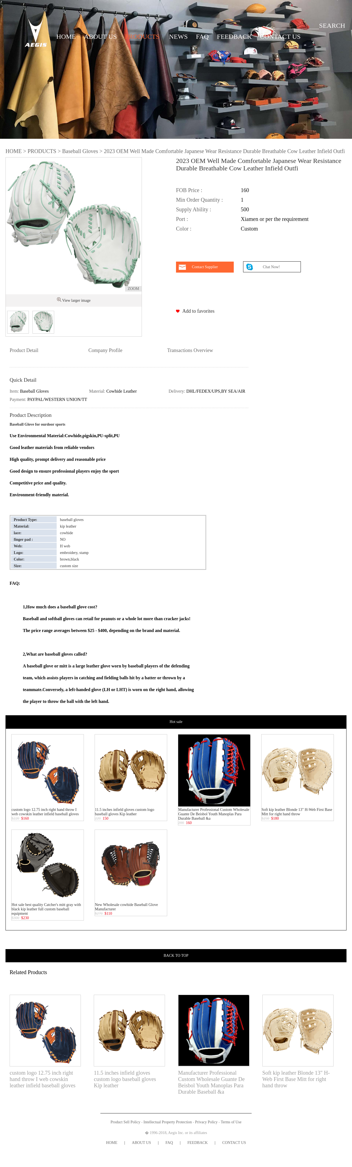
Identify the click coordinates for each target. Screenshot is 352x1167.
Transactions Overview (190, 350)
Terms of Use (231, 1122)
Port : (182, 219)
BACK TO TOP (176, 955)
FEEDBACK (234, 36)
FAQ (202, 36)
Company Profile (105, 350)
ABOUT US (100, 36)
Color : (183, 229)
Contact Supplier (205, 267)
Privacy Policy (206, 1122)
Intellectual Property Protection (168, 1122)
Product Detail (24, 350)
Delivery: (177, 391)
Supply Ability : (193, 209)
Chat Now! (272, 267)
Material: (97, 391)
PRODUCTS (142, 36)
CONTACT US (280, 36)
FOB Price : (189, 190)
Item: (15, 391)
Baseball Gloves (80, 151)
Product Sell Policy (125, 1122)
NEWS (178, 36)
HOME (66, 36)
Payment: (18, 399)
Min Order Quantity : (199, 200)
